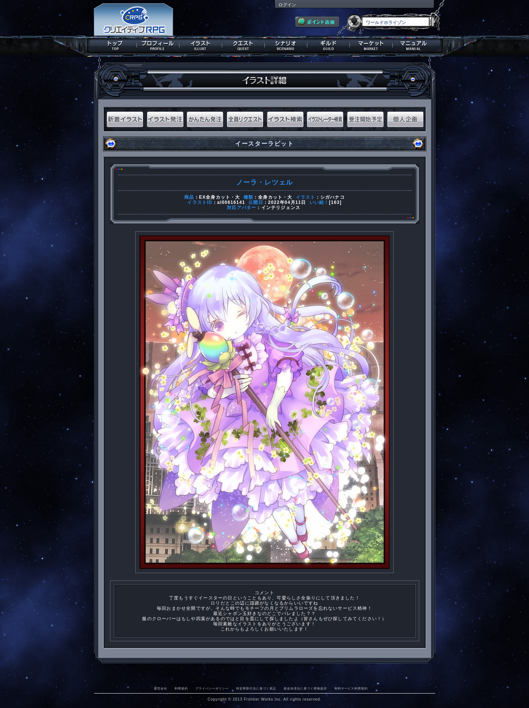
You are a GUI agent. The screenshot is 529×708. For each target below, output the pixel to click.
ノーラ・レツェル (264, 182)
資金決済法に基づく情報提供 (305, 688)
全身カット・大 (275, 197)
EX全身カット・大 (219, 197)
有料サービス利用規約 (351, 688)
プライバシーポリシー (212, 688)
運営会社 (160, 688)
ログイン (287, 4)
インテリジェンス (281, 207)
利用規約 (181, 688)
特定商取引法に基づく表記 (256, 688)
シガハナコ (332, 197)
